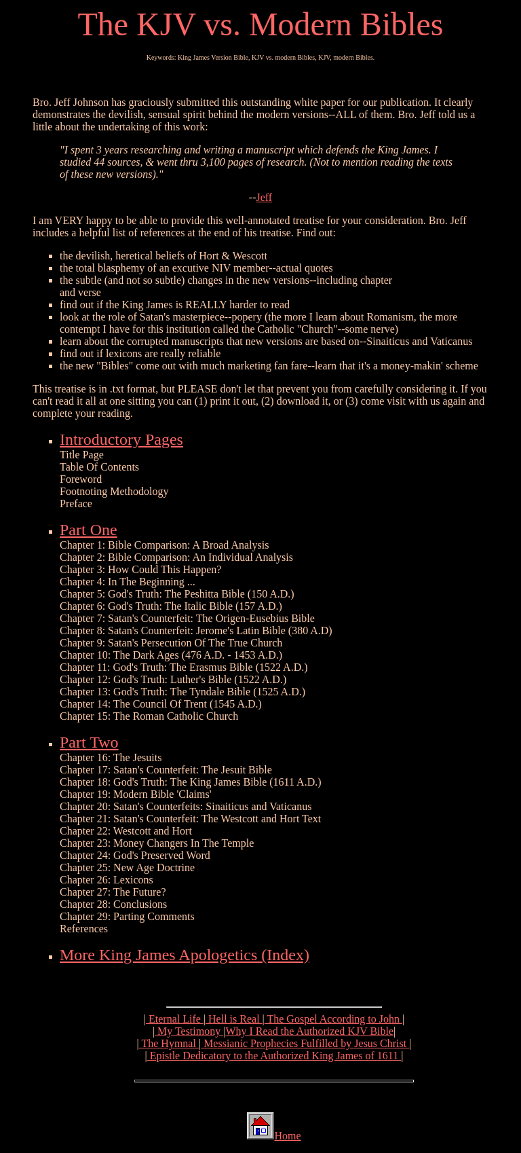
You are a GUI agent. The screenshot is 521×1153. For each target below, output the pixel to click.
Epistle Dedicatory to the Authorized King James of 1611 (274, 1055)
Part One (88, 529)
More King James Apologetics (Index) (184, 955)
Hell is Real (234, 1019)
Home (287, 1135)
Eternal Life (175, 1019)
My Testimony (189, 1031)
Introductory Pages (121, 439)
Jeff (264, 197)
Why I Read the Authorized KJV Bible (309, 1031)
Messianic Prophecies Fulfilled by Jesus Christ (305, 1043)
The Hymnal (169, 1043)
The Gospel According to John (333, 1019)
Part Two (89, 742)
